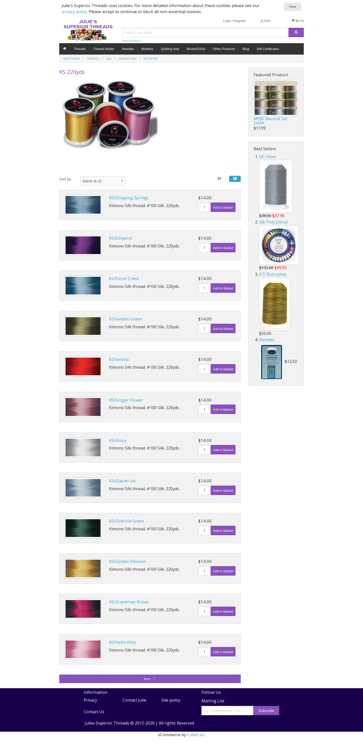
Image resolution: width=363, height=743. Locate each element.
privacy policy (74, 11)
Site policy (170, 700)
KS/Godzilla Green (126, 521)
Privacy (90, 700)
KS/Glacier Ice (122, 481)
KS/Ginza (117, 440)
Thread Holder (104, 49)
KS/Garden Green (125, 319)
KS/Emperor (121, 238)
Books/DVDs (196, 49)
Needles (128, 49)
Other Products (224, 49)
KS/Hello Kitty (122, 642)
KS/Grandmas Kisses (129, 602)
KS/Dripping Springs (129, 198)
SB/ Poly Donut (273, 222)
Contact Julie (134, 700)
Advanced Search (131, 40)
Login (227, 21)
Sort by (65, 179)
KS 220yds (151, 58)
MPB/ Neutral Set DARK (270, 121)
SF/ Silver (267, 156)
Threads (80, 49)
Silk (109, 58)
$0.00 (297, 21)
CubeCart (196, 734)
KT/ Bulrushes (272, 274)
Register (240, 21)
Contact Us (94, 711)
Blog (246, 49)
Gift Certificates (268, 49)
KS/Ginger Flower (126, 400)
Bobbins (148, 49)
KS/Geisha (119, 359)
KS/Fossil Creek (124, 278)
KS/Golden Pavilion (127, 561)
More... (150, 678)
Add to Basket (223, 207)
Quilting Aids (170, 49)
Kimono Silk (128, 58)
